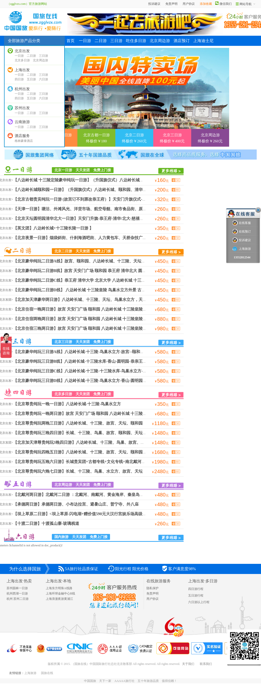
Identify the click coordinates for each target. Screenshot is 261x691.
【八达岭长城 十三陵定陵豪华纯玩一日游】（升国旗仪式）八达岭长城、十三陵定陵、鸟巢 (94, 180)
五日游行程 (195, 595)
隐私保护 (152, 588)
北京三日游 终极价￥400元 (172, 138)
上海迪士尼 (203, 41)
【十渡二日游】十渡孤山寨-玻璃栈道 (46, 523)
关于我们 (188, 664)
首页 (71, 41)
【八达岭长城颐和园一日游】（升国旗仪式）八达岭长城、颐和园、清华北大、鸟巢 (88, 189)
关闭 (258, 210)
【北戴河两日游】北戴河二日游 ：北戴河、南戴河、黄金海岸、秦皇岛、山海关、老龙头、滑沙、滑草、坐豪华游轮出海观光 (125, 494)
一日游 (19, 55)
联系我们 (206, 664)
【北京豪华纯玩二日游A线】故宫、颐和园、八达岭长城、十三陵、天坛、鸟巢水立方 (89, 261)
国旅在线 (47, 673)
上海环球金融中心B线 (60, 593)
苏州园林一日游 (17, 588)
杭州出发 (22, 89)
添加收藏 (206, 4)
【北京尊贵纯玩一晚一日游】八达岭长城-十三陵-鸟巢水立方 (67, 404)
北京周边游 (40, 60)
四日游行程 (195, 589)
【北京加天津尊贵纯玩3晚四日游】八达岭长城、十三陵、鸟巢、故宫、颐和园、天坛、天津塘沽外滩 (103, 442)
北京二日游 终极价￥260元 (134, 138)
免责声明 (171, 4)
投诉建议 (154, 4)
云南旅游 (22, 122)
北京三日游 (18, 341)
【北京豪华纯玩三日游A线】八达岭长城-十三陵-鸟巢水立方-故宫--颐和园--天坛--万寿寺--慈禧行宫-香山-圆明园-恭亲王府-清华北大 (130, 352)
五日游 (31, 79)
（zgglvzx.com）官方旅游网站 (25, 4)
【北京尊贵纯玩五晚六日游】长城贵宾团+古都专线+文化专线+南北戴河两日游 (83, 461)
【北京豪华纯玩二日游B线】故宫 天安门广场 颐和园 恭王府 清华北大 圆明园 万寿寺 (88, 270)
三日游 (43, 55)
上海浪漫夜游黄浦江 (59, 599)
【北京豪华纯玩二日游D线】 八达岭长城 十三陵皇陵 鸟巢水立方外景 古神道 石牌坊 (88, 290)
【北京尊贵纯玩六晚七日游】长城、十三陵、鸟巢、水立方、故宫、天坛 (78, 471)
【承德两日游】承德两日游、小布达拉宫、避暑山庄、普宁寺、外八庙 (76, 504)
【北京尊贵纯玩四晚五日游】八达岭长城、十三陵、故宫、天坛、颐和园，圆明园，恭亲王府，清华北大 (106, 452)
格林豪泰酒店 (24, 141)
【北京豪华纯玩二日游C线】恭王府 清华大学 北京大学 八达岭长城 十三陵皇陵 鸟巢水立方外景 (98, 280)
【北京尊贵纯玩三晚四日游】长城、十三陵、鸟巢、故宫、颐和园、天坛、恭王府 (86, 433)
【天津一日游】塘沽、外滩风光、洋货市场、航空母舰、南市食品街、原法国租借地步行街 (94, 209)
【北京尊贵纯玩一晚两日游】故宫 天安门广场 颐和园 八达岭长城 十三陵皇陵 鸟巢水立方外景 (96, 413)
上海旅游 (30, 673)
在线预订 (241, 231)
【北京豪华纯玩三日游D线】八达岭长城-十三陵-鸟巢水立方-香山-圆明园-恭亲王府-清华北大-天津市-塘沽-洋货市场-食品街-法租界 (129, 380)
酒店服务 (22, 136)
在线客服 (241, 223)
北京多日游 (22, 60)
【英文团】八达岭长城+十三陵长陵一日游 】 (53, 228)
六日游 (43, 79)
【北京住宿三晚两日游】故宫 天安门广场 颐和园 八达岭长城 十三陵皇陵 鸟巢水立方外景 (92, 328)
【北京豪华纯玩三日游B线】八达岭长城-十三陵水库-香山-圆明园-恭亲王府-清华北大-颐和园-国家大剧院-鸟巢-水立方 (117, 361)
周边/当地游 (26, 169)
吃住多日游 (136, 41)
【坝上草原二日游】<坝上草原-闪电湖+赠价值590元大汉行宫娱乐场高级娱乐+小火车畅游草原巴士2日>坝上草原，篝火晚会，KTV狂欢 (134, 514)
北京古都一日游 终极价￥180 (96, 138)
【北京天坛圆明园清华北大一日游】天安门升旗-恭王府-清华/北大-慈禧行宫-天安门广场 (91, 218)
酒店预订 (181, 41)
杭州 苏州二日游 (18, 599)
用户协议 (189, 4)
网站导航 (246, 4)
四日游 (19, 79)
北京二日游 (18, 250)
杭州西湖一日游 (17, 593)
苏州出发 (22, 108)
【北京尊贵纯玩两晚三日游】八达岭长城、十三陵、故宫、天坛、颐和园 (78, 423)
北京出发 (22, 51)
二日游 (31, 55)
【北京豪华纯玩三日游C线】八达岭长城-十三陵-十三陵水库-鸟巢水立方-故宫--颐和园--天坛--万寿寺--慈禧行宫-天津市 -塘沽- (124, 371)
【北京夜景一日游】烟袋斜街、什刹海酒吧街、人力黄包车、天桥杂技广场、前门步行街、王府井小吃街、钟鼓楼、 (116, 238)
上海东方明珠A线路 (59, 588)
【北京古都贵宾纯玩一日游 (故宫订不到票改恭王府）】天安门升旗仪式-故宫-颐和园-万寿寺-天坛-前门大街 (108, 199)
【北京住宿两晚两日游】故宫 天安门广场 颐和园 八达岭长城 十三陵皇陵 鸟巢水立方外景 (92, 319)
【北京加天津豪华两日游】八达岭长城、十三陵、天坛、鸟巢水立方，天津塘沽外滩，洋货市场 (98, 299)
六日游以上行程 (198, 602)
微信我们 (226, 4)
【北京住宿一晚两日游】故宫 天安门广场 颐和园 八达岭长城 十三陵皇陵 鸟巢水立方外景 (92, 309)
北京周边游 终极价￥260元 (210, 138)
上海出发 (22, 70)
